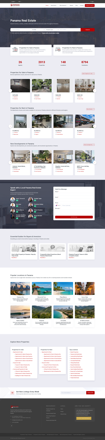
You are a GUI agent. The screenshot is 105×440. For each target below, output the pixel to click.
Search (88, 29)
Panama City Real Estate (76, 354)
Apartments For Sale (18, 352)
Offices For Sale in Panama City (22, 371)
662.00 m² (36, 96)
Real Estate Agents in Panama (52, 434)
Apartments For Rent (46, 352)
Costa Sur (15, 98)
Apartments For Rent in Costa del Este (52, 360)
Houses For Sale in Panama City (22, 364)
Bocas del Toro (42, 297)
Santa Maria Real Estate (76, 358)
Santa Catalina (20, 320)
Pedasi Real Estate (75, 377)
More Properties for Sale (88, 73)
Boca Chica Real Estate (76, 367)
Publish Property (90, 5)
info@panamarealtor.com (17, 420)
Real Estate (54, 5)
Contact (82, 5)
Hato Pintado (37, 98)
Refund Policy (63, 414)
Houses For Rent (45, 362)
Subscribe (90, 392)
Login (92, 1)
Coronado (63, 320)
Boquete (41, 320)
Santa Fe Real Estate (75, 373)
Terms (62, 408)
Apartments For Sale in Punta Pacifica (24, 358)
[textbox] (53, 29)
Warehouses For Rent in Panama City (52, 371)
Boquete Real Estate (75, 364)
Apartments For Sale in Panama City (23, 354)
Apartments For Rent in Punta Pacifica (52, 358)
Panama (79, 134)
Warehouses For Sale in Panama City (23, 373)
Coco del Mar (80, 171)
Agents (71, 5)
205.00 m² (58, 132)
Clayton (36, 134)
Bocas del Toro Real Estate (77, 371)
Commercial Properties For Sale (20, 369)
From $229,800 (37, 169)
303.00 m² (15, 96)
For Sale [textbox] (34, 29)
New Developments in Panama (66, 434)
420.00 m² (36, 132)
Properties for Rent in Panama (39, 434)
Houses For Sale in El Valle (21, 367)
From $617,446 (16, 169)
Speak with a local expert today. (50, 33)
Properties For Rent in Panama (72, 48)
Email (57, 197)
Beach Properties (74, 352)
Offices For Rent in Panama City (51, 369)
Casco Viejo (80, 98)
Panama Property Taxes (51, 413)
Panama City (20, 297)
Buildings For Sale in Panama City (22, 375)
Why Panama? (63, 5)
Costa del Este (59, 134)
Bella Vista (15, 134)
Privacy (62, 411)
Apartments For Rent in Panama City (52, 354)
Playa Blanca (63, 297)
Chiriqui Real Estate (75, 362)
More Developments (89, 144)
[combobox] (38, 29)
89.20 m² (79, 96)
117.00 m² (58, 96)
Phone (56, 202)
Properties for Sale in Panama (26, 434)
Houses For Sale (16, 362)
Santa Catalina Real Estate (77, 369)
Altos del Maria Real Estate (77, 375)
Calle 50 (58, 98)
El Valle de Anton (84, 320)
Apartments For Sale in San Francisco (23, 356)
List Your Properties (84, 418)
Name (57, 191)
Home (47, 5)
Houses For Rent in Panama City (51, 364)
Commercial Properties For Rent (49, 367)
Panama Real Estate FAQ (51, 420)
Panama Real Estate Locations (79, 434)
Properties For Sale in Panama (29, 48)
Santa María (16, 171)
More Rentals (90, 109)
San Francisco (37, 171)
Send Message (74, 217)
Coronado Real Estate (75, 360)
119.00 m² (15, 132)
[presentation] (10, 90)
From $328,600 (80, 169)
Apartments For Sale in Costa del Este (23, 360)
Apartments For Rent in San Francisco (52, 356)
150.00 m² (79, 132)
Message (57, 208)
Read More (14, 257)
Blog (77, 5)
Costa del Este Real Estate (76, 356)
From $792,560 (59, 169)
